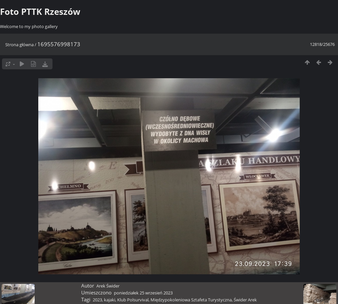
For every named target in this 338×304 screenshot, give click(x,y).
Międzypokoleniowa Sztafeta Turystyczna (191, 300)
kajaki (109, 300)
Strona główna (19, 45)
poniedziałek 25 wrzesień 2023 (143, 293)
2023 (97, 300)
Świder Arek (245, 300)
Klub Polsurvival (133, 300)
